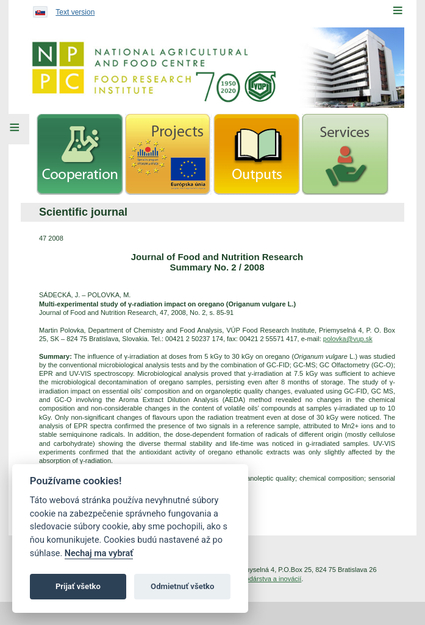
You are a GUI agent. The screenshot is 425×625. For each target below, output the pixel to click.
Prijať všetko (78, 586)
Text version (75, 12)
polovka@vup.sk (348, 338)
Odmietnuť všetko (182, 586)
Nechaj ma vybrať (99, 553)
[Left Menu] (14, 129)
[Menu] (397, 10)
